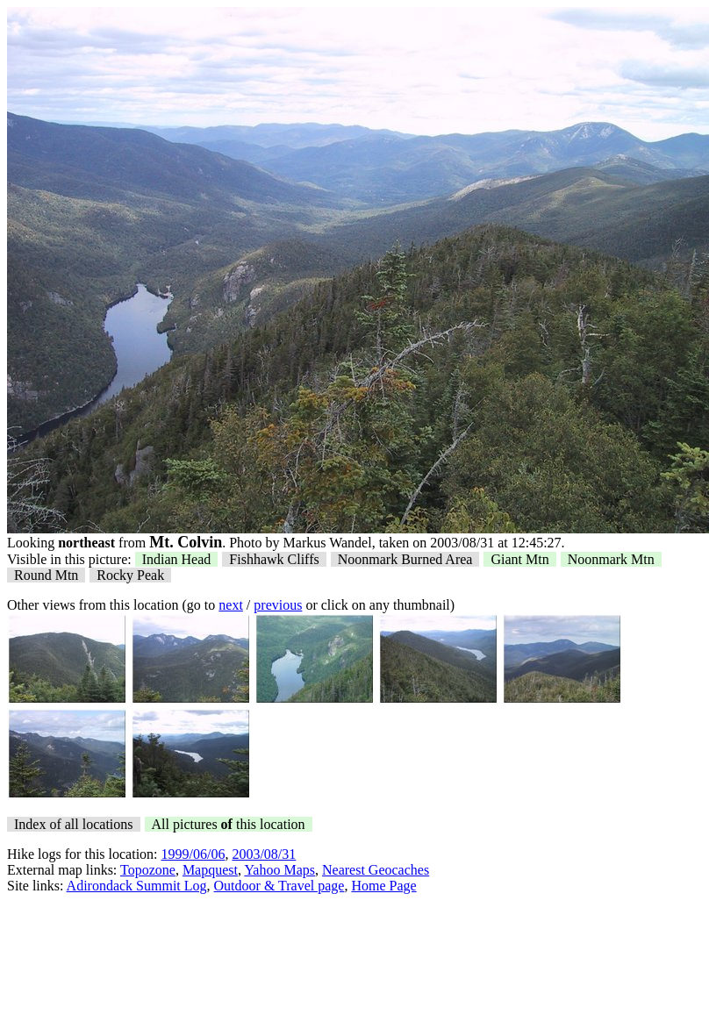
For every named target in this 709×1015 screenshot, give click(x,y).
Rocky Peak (130, 575)
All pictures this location (228, 824)
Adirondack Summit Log (137, 885)
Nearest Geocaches (375, 869)
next (230, 604)
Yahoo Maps (279, 869)
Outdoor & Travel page (279, 885)
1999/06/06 (193, 854)
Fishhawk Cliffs (274, 559)
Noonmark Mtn (611, 559)
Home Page (383, 885)
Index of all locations (73, 824)
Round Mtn (46, 575)
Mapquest (210, 869)
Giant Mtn (519, 559)
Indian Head (176, 559)
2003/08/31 (264, 854)
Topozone (147, 869)
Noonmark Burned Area (405, 559)
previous (278, 604)
